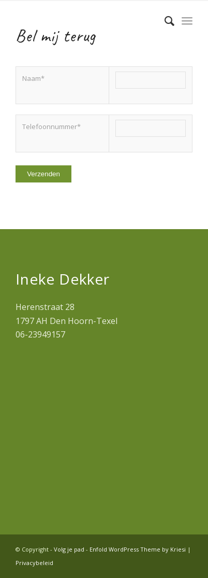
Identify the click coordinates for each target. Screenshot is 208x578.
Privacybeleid (34, 563)
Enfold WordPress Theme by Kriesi (138, 549)
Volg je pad (69, 549)
